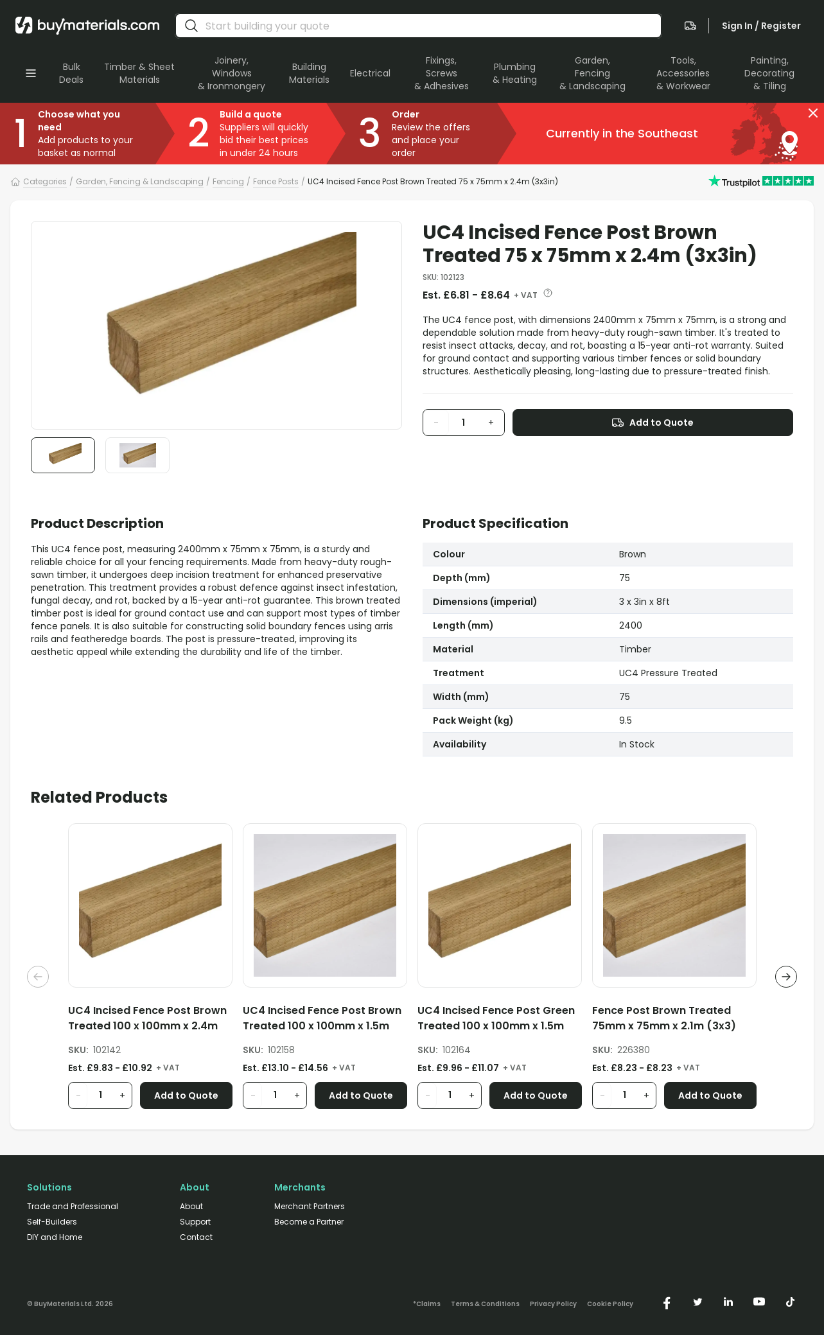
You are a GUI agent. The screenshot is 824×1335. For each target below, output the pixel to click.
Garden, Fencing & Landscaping (140, 181)
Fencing (228, 181)
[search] (191, 25)
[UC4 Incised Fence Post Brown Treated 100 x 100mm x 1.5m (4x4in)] (325, 1020)
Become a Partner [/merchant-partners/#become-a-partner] (309, 1222)
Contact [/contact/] (196, 1237)
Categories (45, 181)
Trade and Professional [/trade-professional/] (72, 1206)
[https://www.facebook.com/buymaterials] (666, 1301)
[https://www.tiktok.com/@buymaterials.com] (790, 1301)
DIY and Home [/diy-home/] (54, 1237)
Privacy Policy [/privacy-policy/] (553, 1304)
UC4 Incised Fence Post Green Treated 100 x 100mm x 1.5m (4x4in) (496, 1018)
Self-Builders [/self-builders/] (52, 1222)
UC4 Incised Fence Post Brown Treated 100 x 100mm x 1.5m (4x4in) (322, 1018)
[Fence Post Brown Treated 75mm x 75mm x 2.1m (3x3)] (674, 1020)
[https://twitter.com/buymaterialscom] (697, 1301)
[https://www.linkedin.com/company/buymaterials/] (728, 1301)
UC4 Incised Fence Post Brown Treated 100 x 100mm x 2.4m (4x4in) (147, 1018)
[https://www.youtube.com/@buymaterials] (759, 1301)
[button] (813, 113)
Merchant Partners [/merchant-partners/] (309, 1206)
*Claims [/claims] (427, 1304)
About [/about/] (191, 1206)
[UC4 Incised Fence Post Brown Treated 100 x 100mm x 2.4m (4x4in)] (150, 1020)
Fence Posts (276, 181)
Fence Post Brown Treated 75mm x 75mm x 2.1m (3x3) (664, 1018)
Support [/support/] (195, 1222)
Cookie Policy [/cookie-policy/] (610, 1304)
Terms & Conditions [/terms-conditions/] (485, 1304)
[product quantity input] (464, 422)
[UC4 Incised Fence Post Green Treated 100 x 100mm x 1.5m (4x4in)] (499, 1020)
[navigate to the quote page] (690, 26)
